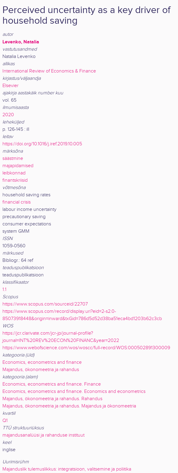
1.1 (4, 289)
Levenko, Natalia (20, 42)
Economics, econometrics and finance (42, 362)
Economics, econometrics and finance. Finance (51, 384)
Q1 (5, 421)
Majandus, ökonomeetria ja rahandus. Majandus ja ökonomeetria (69, 406)
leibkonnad (14, 173)
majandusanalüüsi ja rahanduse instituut (43, 435)
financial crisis (16, 202)
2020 (8, 115)
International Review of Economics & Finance (49, 71)
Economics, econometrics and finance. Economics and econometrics (73, 391)
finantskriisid (15, 180)
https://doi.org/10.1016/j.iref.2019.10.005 (42, 144)
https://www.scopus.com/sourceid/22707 (45, 304)
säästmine (12, 158)
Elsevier (10, 86)
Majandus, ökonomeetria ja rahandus (40, 370)
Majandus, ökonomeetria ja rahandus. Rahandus (52, 399)
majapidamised (17, 166)
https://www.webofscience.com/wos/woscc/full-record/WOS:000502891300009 (86, 348)
